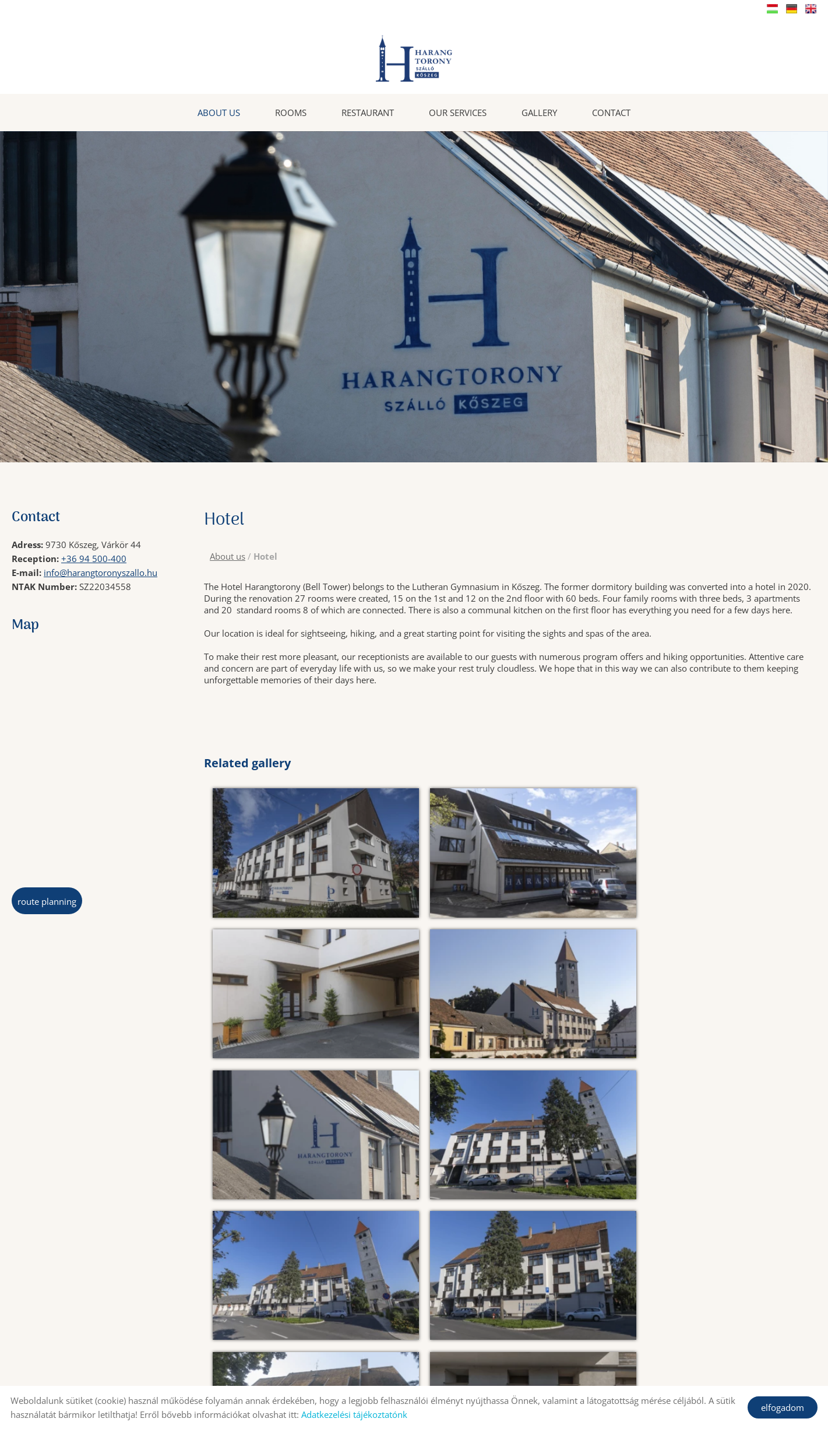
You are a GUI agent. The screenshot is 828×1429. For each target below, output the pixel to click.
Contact (611, 112)
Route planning (46, 901)
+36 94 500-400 (93, 558)
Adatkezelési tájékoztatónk (354, 1414)
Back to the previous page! (284, 1347)
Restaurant (367, 112)
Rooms (290, 112)
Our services (458, 112)
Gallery (539, 112)
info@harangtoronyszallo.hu (100, 572)
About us (219, 112)
